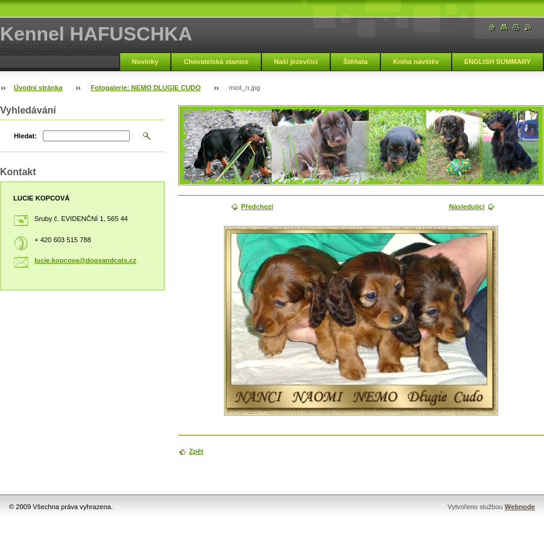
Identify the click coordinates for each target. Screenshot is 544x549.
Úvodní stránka (38, 87)
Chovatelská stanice (216, 61)
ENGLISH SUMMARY (497, 61)
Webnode (520, 506)
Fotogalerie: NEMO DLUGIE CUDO (145, 87)
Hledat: (25, 136)
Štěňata (355, 61)
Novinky (145, 61)
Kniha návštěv (416, 61)
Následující (466, 206)
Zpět (196, 451)
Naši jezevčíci (296, 61)
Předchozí (257, 206)
